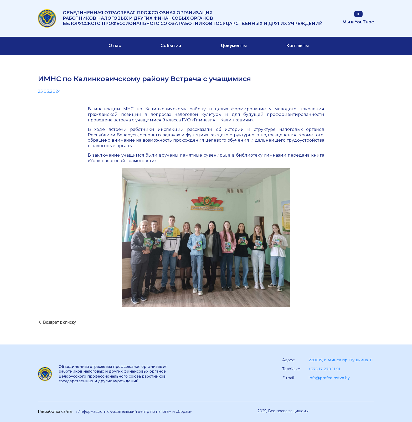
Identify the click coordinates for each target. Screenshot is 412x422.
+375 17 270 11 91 (324, 369)
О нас (115, 45)
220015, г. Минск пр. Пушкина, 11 (340, 360)
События (171, 45)
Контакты (297, 45)
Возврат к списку (59, 322)
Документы (233, 45)
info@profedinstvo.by (329, 377)
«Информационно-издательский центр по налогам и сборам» (134, 411)
